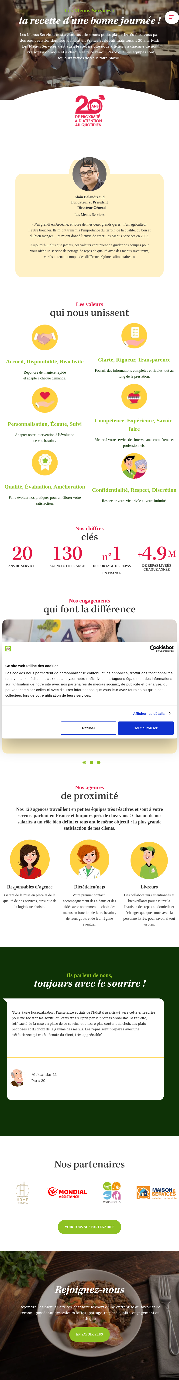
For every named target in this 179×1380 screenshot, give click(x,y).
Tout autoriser (146, 728)
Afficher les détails (149, 713)
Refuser (88, 728)
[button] (172, 17)
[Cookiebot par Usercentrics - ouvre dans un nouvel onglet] (153, 648)
